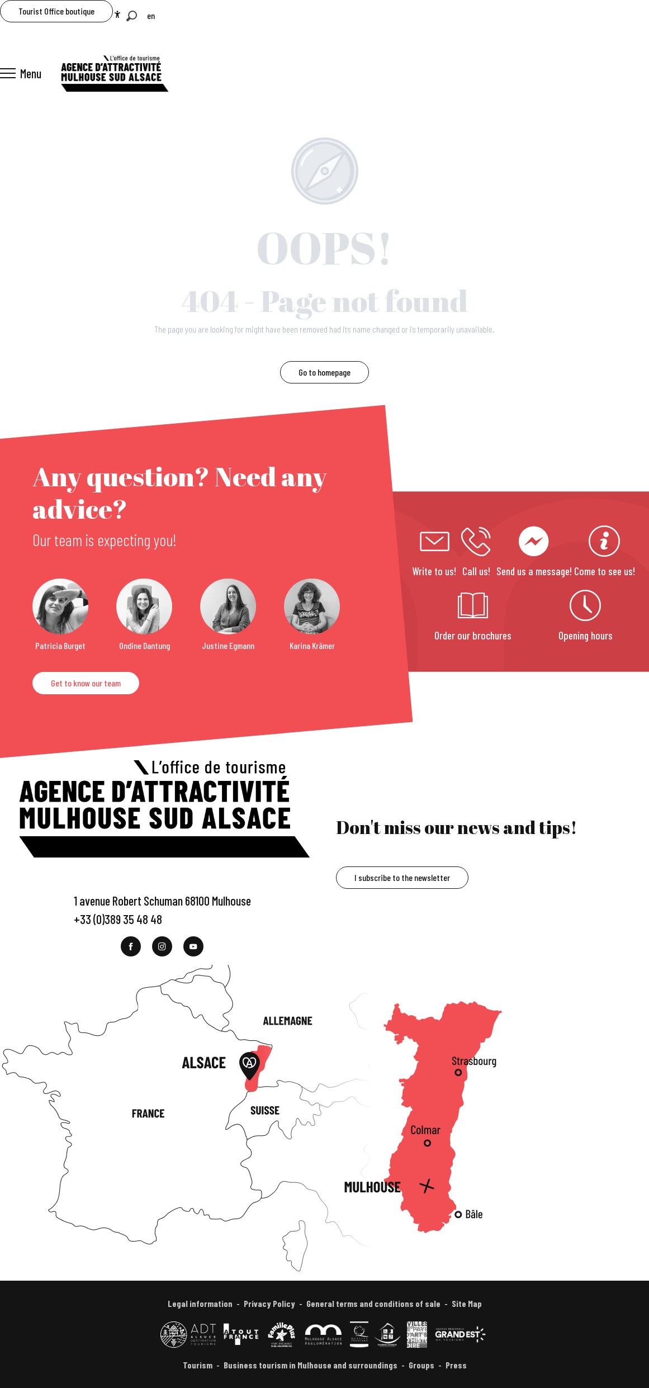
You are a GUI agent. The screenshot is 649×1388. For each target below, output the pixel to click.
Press (456, 1364)
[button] (131, 16)
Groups (421, 1364)
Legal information (200, 1303)
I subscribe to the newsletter (402, 877)
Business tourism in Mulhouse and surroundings (310, 1364)
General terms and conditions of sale (373, 1303)
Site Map (467, 1303)
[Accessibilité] (117, 14)
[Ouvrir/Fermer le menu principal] (20, 73)
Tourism (197, 1364)
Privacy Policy (269, 1303)
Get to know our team (86, 683)
